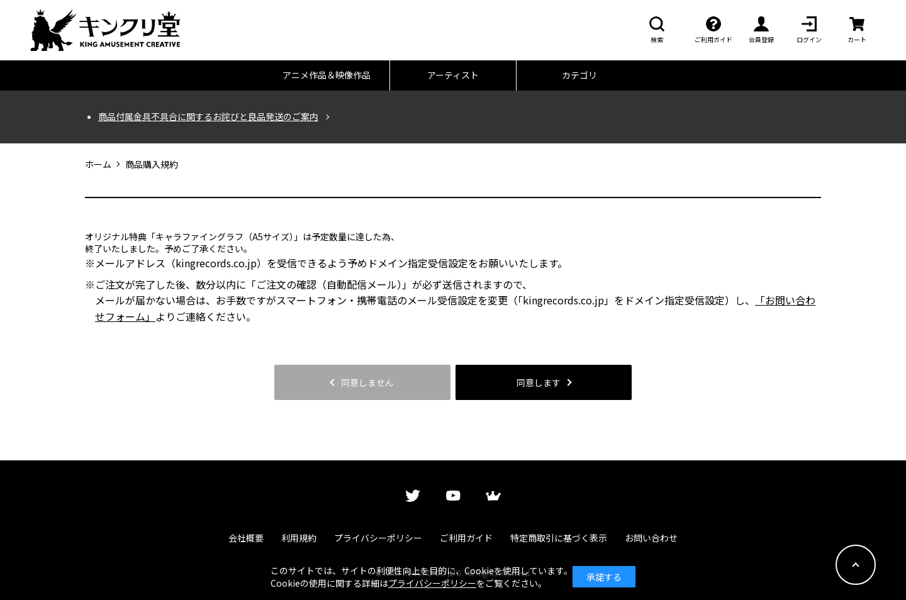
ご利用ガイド (466, 537)
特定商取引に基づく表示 (558, 537)
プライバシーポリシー (378, 537)
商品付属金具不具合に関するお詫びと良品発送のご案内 (208, 117)
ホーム (98, 164)
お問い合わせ (651, 537)
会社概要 (246, 537)
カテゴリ (579, 75)
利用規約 (298, 537)
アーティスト (453, 75)
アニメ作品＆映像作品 (326, 75)
